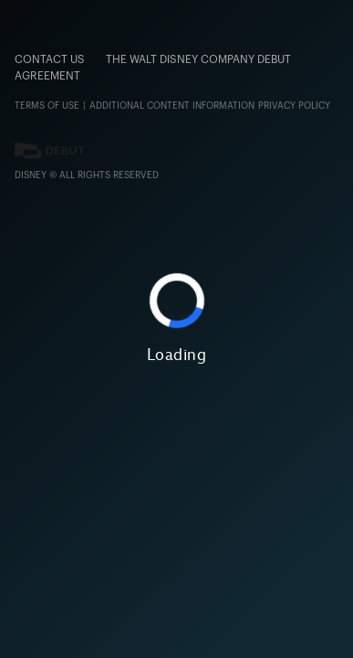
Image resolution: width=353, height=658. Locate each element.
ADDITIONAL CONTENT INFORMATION (171, 106)
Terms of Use (47, 106)
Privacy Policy (294, 106)
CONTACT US (50, 59)
